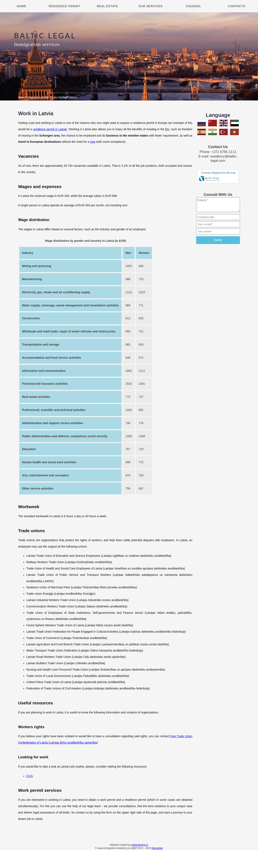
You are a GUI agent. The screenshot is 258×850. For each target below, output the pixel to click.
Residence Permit (64, 6)
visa (92, 141)
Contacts (236, 6)
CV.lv (29, 776)
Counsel (193, 6)
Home (21, 6)
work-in (63, 97)
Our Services (150, 6)
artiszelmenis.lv (139, 844)
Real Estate (107, 6)
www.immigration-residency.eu (37, 97)
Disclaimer (157, 848)
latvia (73, 97)
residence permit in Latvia (49, 129)
